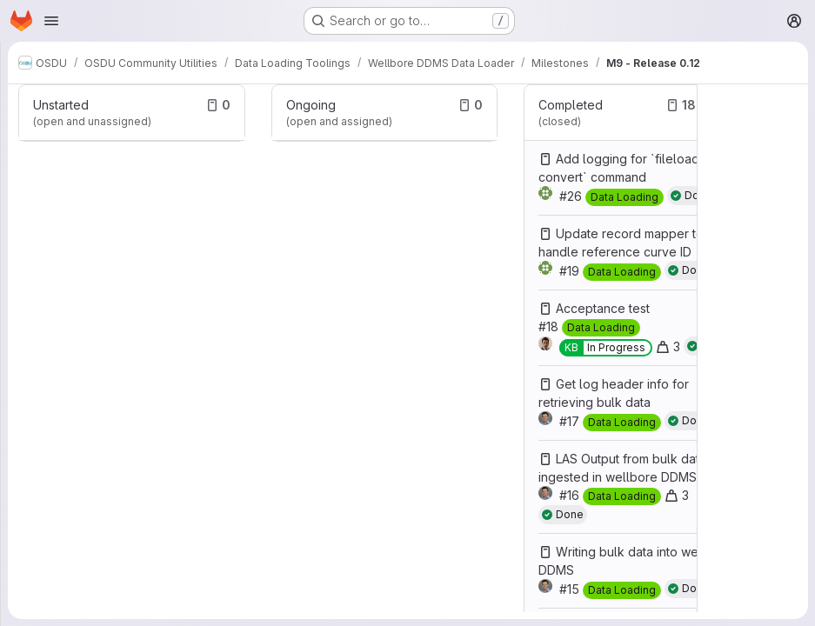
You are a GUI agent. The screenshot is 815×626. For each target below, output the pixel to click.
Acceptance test (603, 308)
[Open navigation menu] (51, 21)
